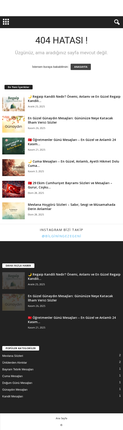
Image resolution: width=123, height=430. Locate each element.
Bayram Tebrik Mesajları (18, 369)
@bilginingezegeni (61, 236)
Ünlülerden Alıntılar (14, 362)
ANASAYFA (80, 67)
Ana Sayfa (61, 418)
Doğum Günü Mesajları (17, 383)
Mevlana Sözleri (12, 356)
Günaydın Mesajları (15, 389)
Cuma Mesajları (12, 376)
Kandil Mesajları (12, 396)
